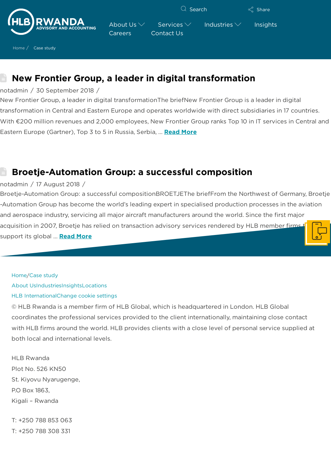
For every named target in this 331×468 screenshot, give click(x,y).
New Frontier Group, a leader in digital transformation (133, 78)
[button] (278, 9)
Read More (180, 131)
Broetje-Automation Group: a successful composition (132, 172)
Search (198, 9)
